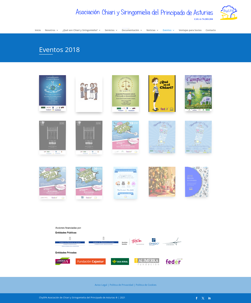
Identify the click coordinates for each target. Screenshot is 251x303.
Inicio (38, 30)
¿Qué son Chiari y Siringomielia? (80, 30)
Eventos (167, 30)
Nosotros (50, 30)
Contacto (211, 30)
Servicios (109, 30)
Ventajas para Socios (190, 30)
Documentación (130, 30)
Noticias (150, 30)
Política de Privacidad (121, 284)
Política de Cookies (146, 284)
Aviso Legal (101, 284)
